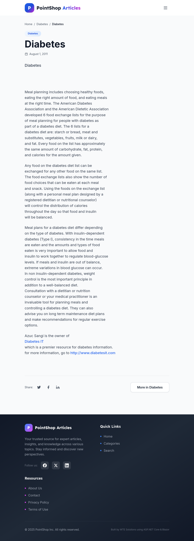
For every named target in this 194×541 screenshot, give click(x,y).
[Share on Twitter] (38, 387)
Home (106, 436)
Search (107, 450)
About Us (33, 488)
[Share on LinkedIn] (57, 387)
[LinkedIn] (67, 465)
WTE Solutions (128, 529)
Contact (32, 495)
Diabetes (33, 33)
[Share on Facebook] (48, 387)
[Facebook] (45, 465)
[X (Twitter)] (56, 465)
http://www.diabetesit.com (92, 353)
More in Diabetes (150, 387)
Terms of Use (36, 509)
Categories (110, 443)
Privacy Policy (37, 502)
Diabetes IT (34, 341)
